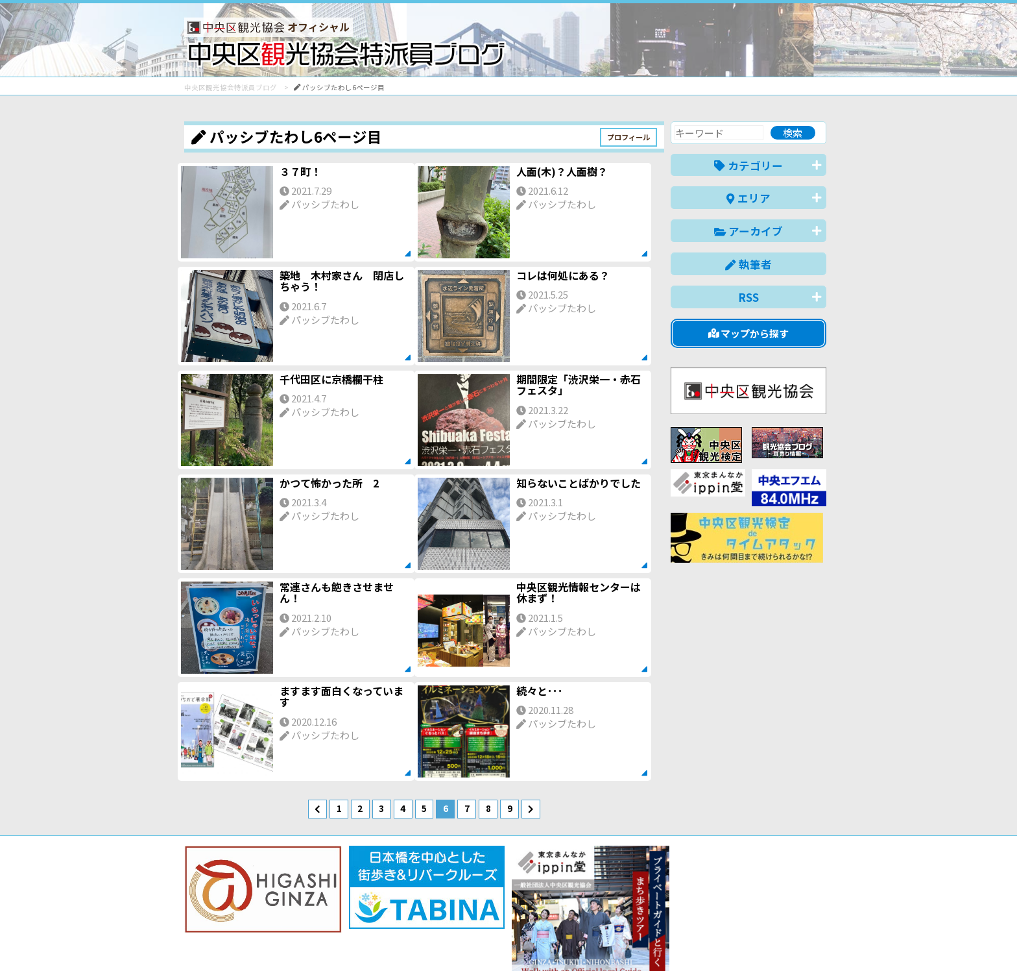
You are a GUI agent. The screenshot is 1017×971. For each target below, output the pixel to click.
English (647, 941)
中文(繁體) (760, 941)
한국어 (811, 941)
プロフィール (628, 137)
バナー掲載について (233, 914)
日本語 (602, 941)
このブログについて (341, 914)
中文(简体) (701, 941)
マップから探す (748, 333)
